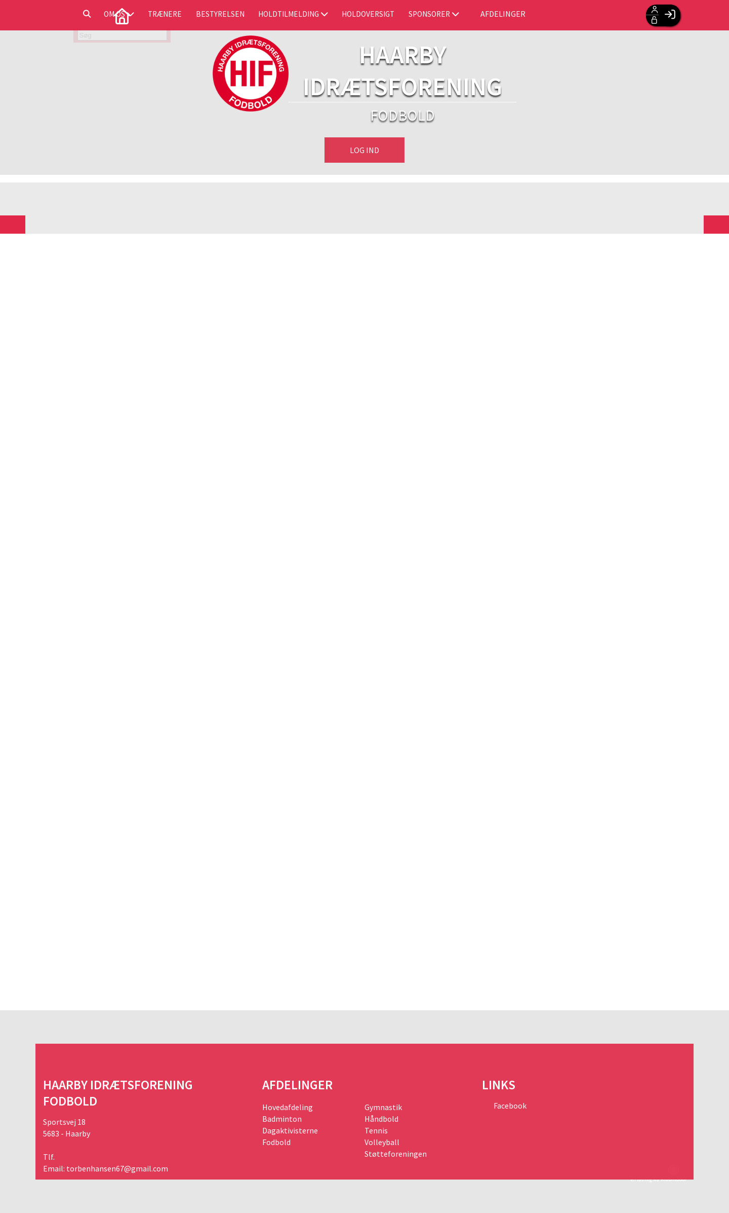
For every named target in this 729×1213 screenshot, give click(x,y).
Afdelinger (603, 15)
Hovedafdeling (287, 1107)
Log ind (364, 150)
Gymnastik (383, 1107)
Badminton (282, 1119)
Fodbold (276, 1142)
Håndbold (381, 1119)
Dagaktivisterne (290, 1130)
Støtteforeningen (395, 1154)
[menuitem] (58, 15)
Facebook (509, 1105)
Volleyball (381, 1142)
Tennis (376, 1130)
